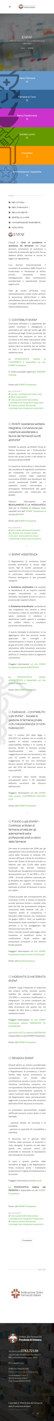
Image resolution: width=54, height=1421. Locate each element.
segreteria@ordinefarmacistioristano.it (24, 1354)
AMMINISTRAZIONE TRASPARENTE (24, 222)
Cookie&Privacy (16, 1363)
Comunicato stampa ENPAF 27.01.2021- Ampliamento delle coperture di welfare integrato (24, 536)
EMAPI (21, 514)
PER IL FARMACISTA (19, 207)
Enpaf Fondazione (27, 961)
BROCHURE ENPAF (17, 397)
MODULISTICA (15, 227)
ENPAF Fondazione (27, 384)
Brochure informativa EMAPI (24, 530)
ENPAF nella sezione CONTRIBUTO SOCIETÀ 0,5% (27, 795)
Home (23, 48)
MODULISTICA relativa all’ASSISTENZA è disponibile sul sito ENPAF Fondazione (27, 680)
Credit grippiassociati (17, 1410)
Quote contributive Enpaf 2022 (25, 394)
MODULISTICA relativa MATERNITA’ (28, 1032)
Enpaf (38, 1180)
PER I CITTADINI (17, 202)
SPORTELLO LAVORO (18, 217)
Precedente (27, 1240)
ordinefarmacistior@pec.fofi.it (24, 1357)
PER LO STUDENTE (18, 212)
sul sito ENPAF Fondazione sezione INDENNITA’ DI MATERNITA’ (27, 1022)
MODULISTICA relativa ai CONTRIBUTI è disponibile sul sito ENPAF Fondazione (27, 362)
